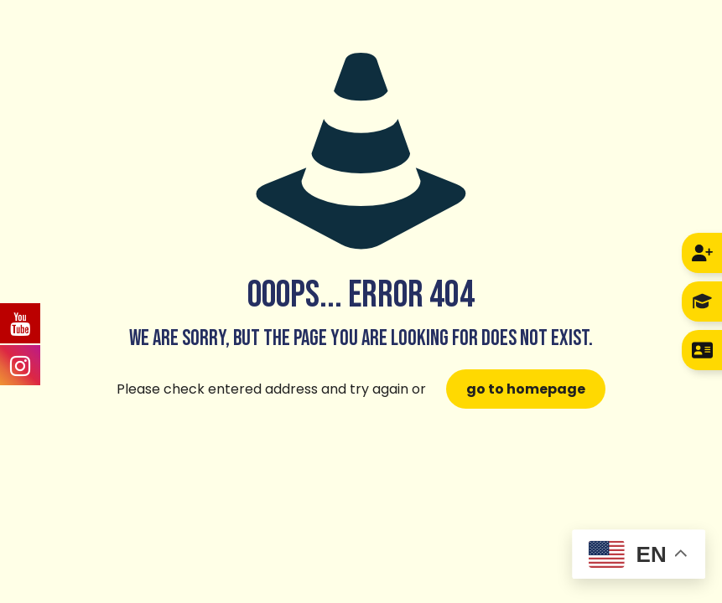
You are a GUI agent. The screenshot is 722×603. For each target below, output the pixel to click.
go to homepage (525, 389)
